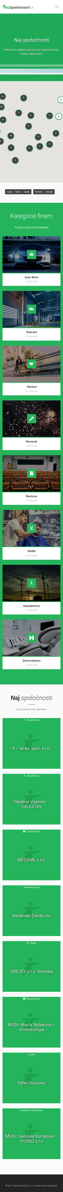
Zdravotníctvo (32, 660)
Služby (32, 551)
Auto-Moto (31, 277)
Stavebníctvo (31, 606)
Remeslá (31, 441)
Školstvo (31, 496)
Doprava (31, 332)
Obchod (31, 386)
